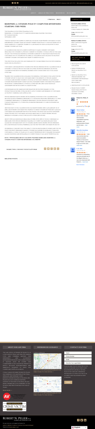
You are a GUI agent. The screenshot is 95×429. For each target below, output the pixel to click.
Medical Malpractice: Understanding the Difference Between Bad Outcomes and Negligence (80, 78)
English (76, 427)
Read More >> (7, 390)
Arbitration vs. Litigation (80, 85)
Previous (52, 19)
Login (26, 425)
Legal (21, 425)
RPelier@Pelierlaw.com (84, 3)
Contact (15, 425)
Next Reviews (80, 164)
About (5, 425)
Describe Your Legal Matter (78, 363)
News (9, 425)
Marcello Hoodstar (82, 130)
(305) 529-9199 (79, 32)
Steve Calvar (80, 110)
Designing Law (14, 427)
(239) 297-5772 (79, 49)
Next (58, 19)
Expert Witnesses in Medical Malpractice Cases (79, 70)
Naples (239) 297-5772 (68, 3)
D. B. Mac (79, 148)
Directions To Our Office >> (44, 372)
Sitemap (30, 425)
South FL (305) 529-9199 (53, 3)
